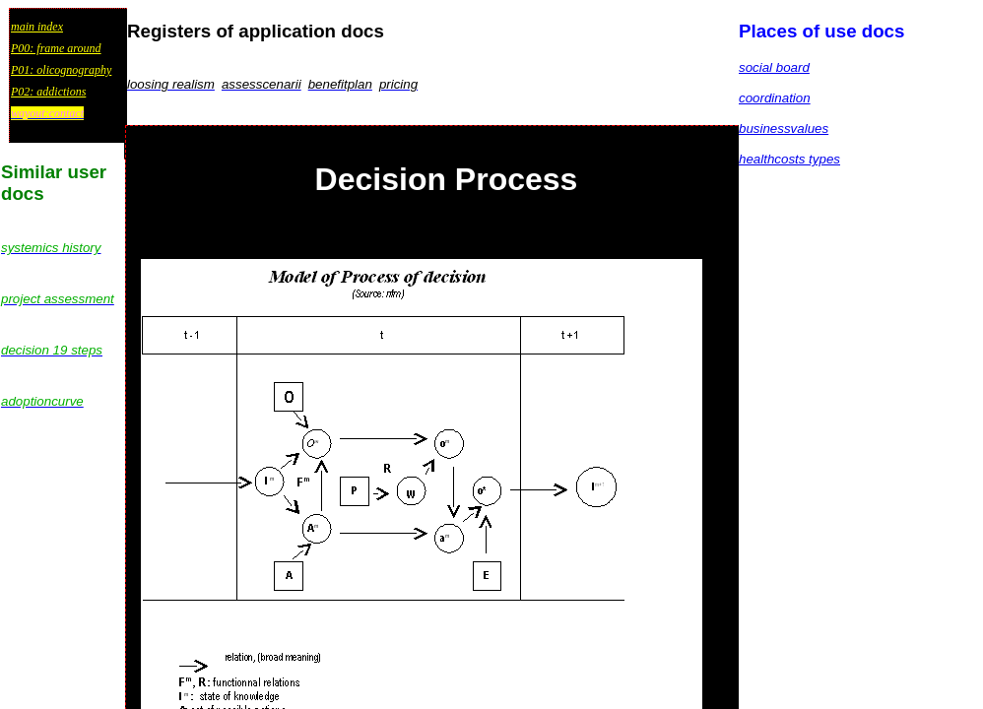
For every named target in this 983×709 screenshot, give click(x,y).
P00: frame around (56, 48)
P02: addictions (48, 91)
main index (37, 26)
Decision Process (446, 179)
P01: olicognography (61, 70)
